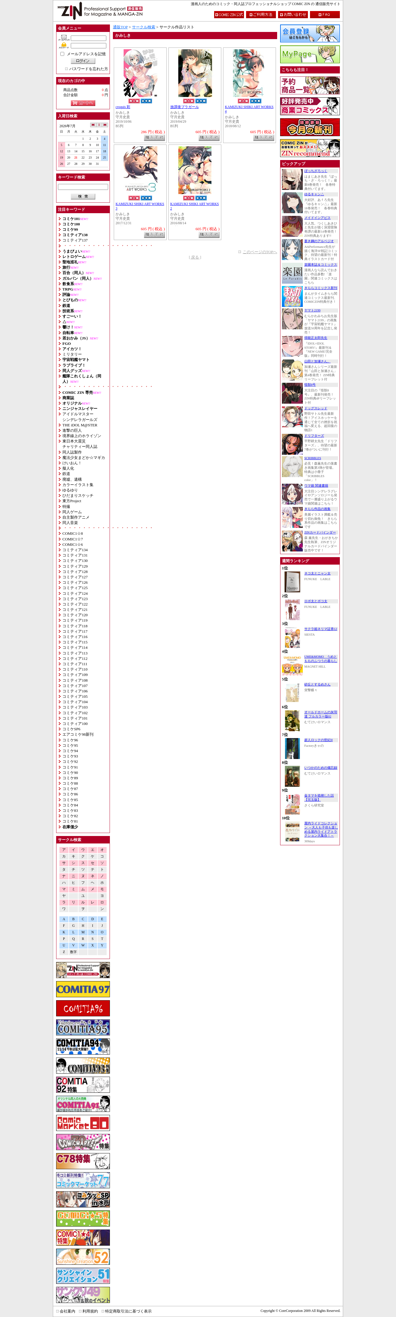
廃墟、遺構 (72, 479)
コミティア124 (75, 593)
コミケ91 (70, 767)
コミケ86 (70, 794)
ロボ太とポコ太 (315, 601)
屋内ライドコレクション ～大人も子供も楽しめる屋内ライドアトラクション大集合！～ (321, 829)
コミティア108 (75, 680)
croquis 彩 (123, 107)
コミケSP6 (71, 729)
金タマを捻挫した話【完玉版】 (319, 797)
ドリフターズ (314, 435)
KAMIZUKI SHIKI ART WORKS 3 (140, 206)
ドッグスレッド (315, 408)
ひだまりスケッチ (77, 495)
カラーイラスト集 (77, 484)
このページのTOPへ (260, 252)
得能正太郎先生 (315, 337)
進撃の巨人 (72, 430)
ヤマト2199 (312, 310)
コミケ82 (70, 816)
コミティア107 (75, 685)
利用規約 (90, 1311)
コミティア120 (75, 615)
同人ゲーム (72, 512)
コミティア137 (75, 240)
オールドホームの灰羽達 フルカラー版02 (320, 714)
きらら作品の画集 (317, 509)
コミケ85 (70, 799)
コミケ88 (70, 783)
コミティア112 (75, 658)
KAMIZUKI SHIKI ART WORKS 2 (194, 206)
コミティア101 (75, 718)
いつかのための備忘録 (320, 767)
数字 (73, 952)
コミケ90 (70, 772)
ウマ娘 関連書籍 (316, 485)
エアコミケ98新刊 (77, 734)
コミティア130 (75, 560)
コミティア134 (75, 550)
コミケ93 (70, 756)
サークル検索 (143, 27)
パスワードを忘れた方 (88, 69)
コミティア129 (75, 566)
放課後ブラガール (184, 107)
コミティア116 (75, 636)
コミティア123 (75, 599)
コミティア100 (75, 723)
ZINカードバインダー (320, 532)
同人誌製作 (72, 452)
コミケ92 (70, 761)
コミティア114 (75, 647)
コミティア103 (75, 707)
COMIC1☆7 (72, 539)
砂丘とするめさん (317, 684)
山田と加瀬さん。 (317, 361)
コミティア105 (75, 696)
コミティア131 (75, 555)
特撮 (66, 506)
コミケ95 (70, 745)
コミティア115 (75, 642)
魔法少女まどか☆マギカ (83, 457)
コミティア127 (75, 577)
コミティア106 (75, 691)
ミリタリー (72, 354)
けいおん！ (72, 463)
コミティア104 (75, 702)
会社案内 (67, 1311)
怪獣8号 (310, 384)
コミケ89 (70, 778)
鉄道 (66, 473)
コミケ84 (70, 805)
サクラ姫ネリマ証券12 (320, 629)
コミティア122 (75, 604)
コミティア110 (75, 669)
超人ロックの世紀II (318, 740)
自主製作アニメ (76, 517)
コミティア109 (75, 674)
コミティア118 (75, 626)
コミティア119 (75, 620)
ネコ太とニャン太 (317, 573)
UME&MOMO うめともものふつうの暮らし (320, 659)
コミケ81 (70, 821)
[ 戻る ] (195, 257)
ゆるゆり (70, 490)
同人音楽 (70, 522)
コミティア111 (75, 664)
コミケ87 (70, 788)
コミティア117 (75, 631)
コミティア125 (75, 587)
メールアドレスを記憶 (86, 54)
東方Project (71, 501)
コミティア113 (75, 653)
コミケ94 (70, 751)
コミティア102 (75, 713)
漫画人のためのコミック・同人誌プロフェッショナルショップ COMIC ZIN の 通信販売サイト (265, 4)
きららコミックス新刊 (320, 288)
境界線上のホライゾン (81, 436)
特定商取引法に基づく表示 (128, 1311)
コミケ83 (70, 810)
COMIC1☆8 (72, 533)
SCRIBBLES (312, 458)
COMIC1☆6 (72, 544)
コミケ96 (70, 740)
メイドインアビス (317, 217)
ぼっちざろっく (315, 171)
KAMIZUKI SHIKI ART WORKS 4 (249, 109)
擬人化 (68, 468)
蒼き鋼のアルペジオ (319, 241)
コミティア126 (75, 582)
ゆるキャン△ (314, 194)
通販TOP (120, 27)
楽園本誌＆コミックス (320, 264)
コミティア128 (75, 571)
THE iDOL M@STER (79, 425)
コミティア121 (75, 609)
